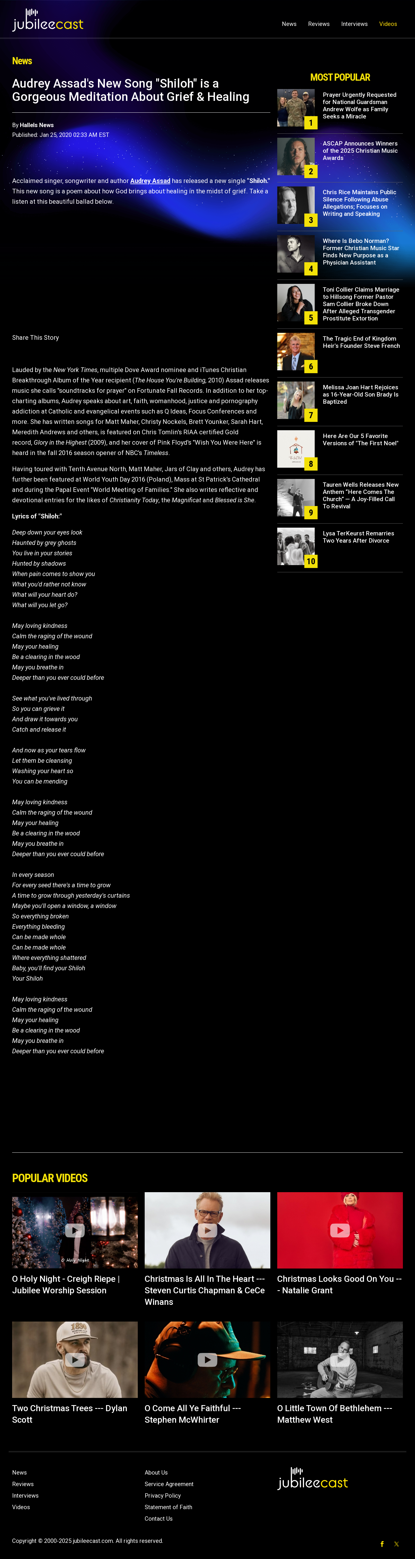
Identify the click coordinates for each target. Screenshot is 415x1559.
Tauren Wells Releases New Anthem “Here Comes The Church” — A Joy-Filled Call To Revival (361, 495)
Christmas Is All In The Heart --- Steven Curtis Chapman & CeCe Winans (205, 1290)
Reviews (319, 23)
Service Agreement (169, 1484)
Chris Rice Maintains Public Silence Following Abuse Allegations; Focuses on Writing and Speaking (359, 203)
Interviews (354, 23)
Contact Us (159, 1518)
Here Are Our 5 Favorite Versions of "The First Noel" (361, 440)
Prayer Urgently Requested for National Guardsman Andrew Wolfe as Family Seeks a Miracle (360, 105)
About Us (156, 1472)
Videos (388, 23)
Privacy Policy (163, 1495)
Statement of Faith (168, 1507)
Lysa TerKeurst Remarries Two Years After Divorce (358, 537)
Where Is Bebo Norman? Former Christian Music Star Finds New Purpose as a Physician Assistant (361, 251)
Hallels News (37, 125)
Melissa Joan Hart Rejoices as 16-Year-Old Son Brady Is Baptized (361, 394)
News (289, 23)
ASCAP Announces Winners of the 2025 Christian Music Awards (360, 150)
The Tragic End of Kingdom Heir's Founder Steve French (361, 342)
